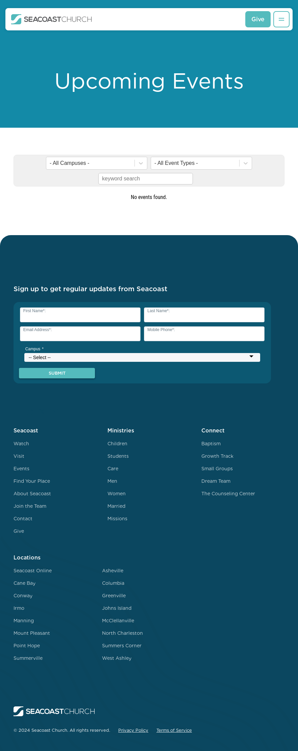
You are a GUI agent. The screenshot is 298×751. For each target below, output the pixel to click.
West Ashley (116, 658)
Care (112, 468)
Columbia (113, 583)
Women (116, 493)
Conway (23, 595)
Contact (23, 518)
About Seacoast (32, 493)
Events (21, 468)
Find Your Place (32, 481)
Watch (21, 443)
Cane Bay (24, 583)
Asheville (112, 570)
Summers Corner (122, 645)
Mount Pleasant (32, 633)
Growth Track (217, 456)
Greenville (114, 595)
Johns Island (116, 608)
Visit (19, 456)
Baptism (211, 443)
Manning (24, 620)
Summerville (28, 658)
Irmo (19, 608)
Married (116, 506)
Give (258, 19)
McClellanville (118, 620)
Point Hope (27, 645)
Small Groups (217, 468)
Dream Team (215, 481)
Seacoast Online (33, 570)
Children (117, 443)
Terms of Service (174, 730)
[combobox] (50, 163)
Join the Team (30, 506)
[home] (51, 19)
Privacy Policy (133, 730)
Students (118, 456)
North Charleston (122, 633)
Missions (117, 518)
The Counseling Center (228, 493)
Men (112, 481)
